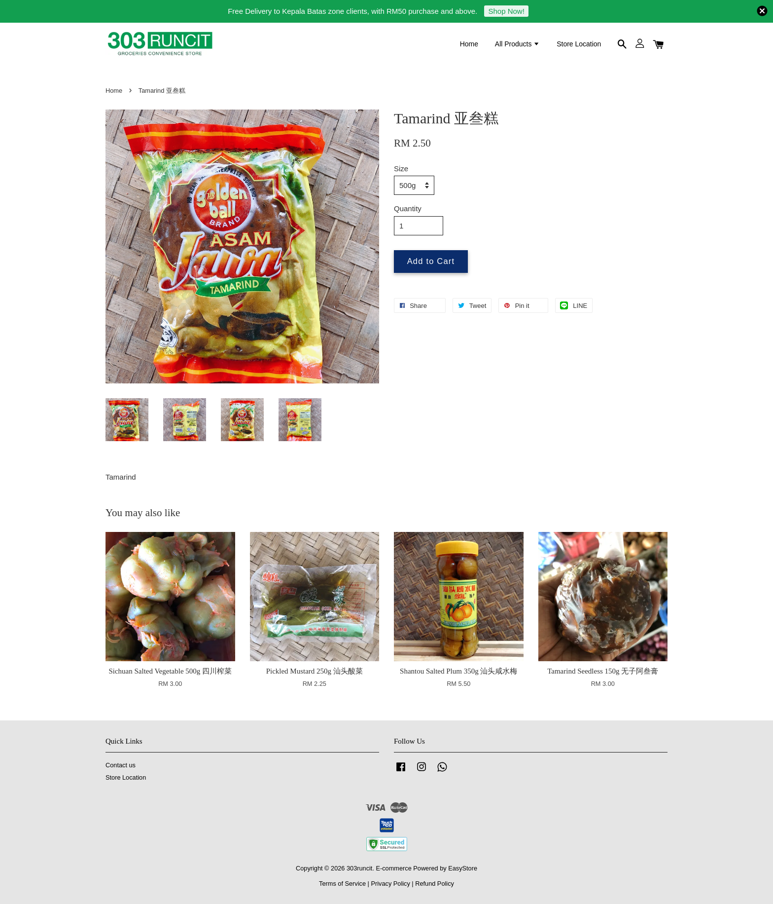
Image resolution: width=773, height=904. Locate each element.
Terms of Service (342, 883)
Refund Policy (434, 883)
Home (469, 44)
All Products (517, 44)
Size (401, 168)
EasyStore (462, 868)
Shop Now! (506, 11)
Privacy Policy (390, 883)
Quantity (408, 208)
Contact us (120, 765)
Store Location (579, 44)
